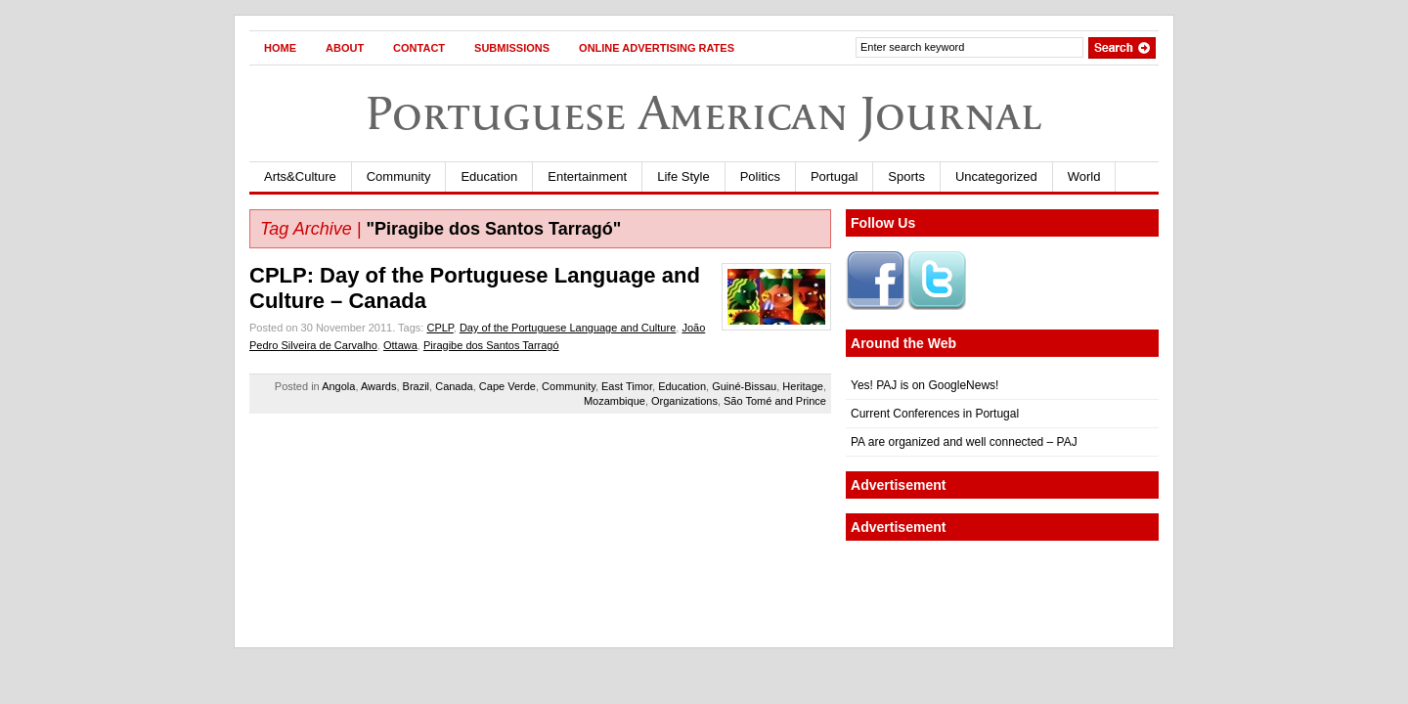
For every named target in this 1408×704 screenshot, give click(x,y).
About (345, 48)
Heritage (802, 386)
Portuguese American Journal (704, 113)
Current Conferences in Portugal (935, 413)
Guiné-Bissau (744, 386)
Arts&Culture (300, 176)
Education (489, 176)
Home (280, 48)
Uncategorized (996, 176)
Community (399, 176)
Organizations (684, 401)
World (1084, 176)
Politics (760, 176)
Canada (454, 386)
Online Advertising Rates (656, 48)
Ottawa (400, 345)
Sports (906, 176)
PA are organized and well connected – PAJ (964, 442)
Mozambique (614, 401)
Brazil (416, 386)
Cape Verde (507, 386)
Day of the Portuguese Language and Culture (568, 327)
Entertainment (587, 176)
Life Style (683, 176)
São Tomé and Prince (775, 401)
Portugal (834, 176)
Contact (419, 48)
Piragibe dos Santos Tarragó (491, 345)
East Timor (626, 386)
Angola (338, 386)
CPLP (439, 327)
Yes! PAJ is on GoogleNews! (924, 385)
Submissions (512, 48)
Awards (378, 386)
